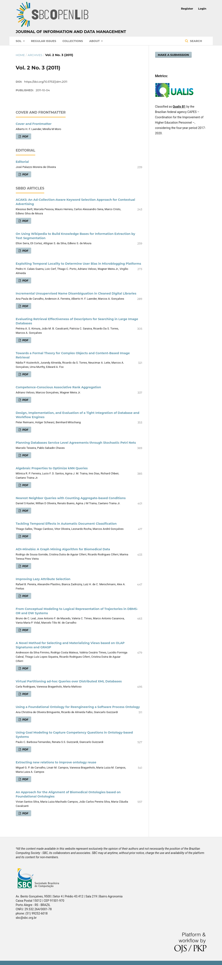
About (95, 41)
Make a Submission (173, 54)
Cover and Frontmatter (33, 124)
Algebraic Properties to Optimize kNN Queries (52, 468)
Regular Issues (43, 41)
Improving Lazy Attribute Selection (43, 579)
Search (195, 41)
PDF (25, 136)
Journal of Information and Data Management (71, 31)
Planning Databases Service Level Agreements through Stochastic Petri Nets (76, 443)
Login (202, 8)
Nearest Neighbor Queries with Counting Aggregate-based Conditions (71, 498)
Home (20, 55)
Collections (72, 41)
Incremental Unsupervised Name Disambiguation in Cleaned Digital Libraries (76, 293)
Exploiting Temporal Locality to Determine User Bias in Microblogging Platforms (78, 264)
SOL (19, 41)
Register (187, 8)
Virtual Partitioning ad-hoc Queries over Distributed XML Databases (69, 681)
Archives (35, 55)
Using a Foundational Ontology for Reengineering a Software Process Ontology (78, 707)
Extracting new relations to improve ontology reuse (56, 762)
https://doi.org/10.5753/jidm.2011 (45, 81)
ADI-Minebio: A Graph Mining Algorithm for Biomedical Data (63, 549)
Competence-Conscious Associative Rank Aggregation (58, 387)
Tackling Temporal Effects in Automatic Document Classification (66, 524)
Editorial (22, 162)
